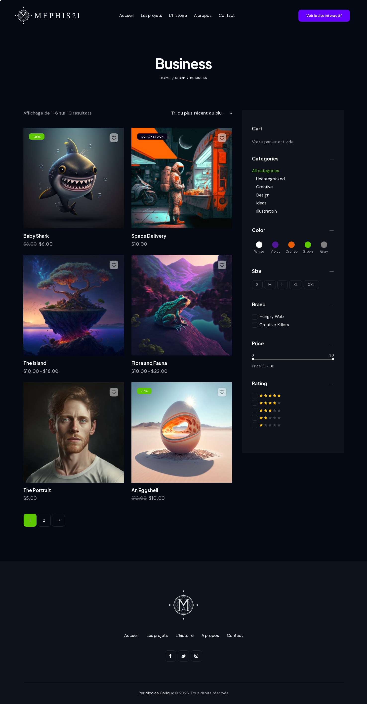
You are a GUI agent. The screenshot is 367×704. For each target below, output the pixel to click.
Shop (180, 78)
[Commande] (201, 113)
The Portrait (37, 490)
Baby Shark (36, 236)
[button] (114, 137)
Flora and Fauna (149, 363)
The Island (34, 363)
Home (165, 78)
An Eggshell (144, 490)
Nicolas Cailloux (160, 693)
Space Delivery (148, 236)
